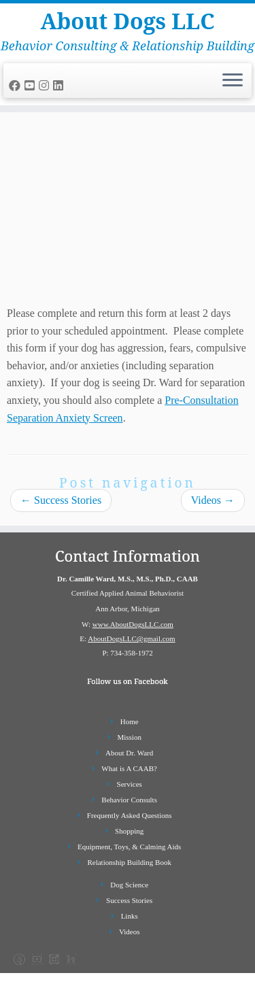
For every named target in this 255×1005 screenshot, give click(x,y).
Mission (129, 737)
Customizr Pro (191, 988)
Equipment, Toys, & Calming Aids (129, 846)
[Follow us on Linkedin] (60, 86)
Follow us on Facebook (127, 681)
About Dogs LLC (127, 21)
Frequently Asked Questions (129, 815)
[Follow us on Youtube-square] (31, 86)
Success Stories (60, 500)
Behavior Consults (129, 800)
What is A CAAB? (129, 768)
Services (129, 784)
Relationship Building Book (129, 862)
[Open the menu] (232, 81)
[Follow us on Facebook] (16, 86)
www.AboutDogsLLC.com (132, 624)
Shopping (129, 831)
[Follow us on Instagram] (46, 86)
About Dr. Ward (129, 753)
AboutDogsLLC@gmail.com (131, 638)
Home (129, 721)
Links (129, 916)
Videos (213, 500)
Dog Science (129, 885)
